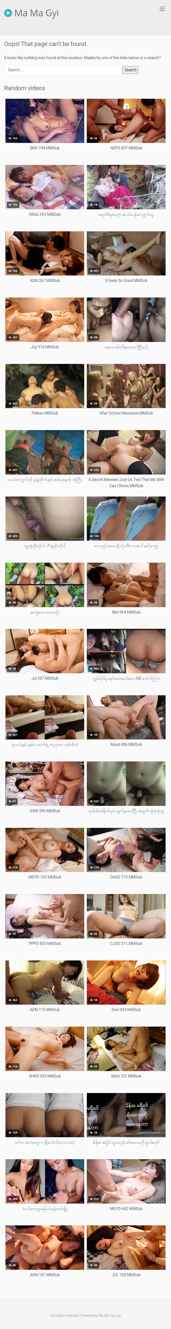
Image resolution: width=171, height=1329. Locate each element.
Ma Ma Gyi (31, 13)
